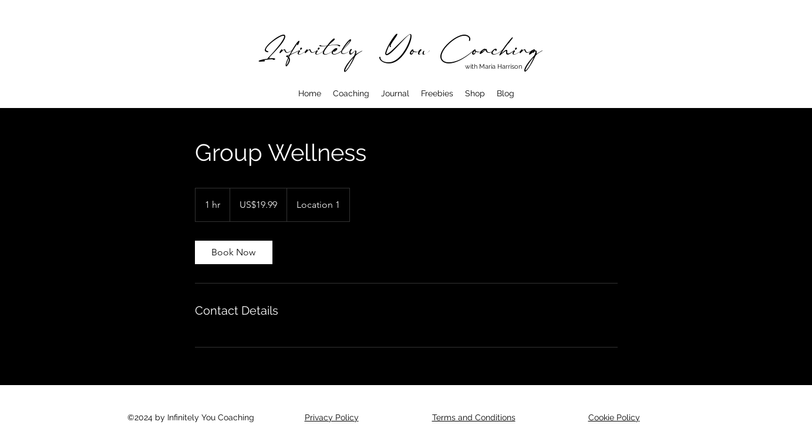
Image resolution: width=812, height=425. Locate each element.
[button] (351, 93)
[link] (233, 252)
